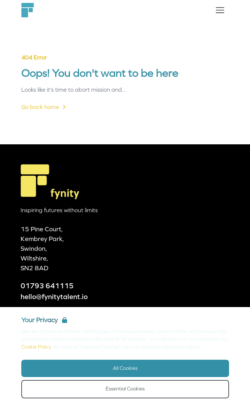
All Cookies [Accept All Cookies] (125, 368)
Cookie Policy (36, 347)
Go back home (44, 106)
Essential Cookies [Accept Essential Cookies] (125, 389)
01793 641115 (47, 285)
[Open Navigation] (220, 10)
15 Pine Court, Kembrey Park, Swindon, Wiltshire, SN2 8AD (42, 248)
